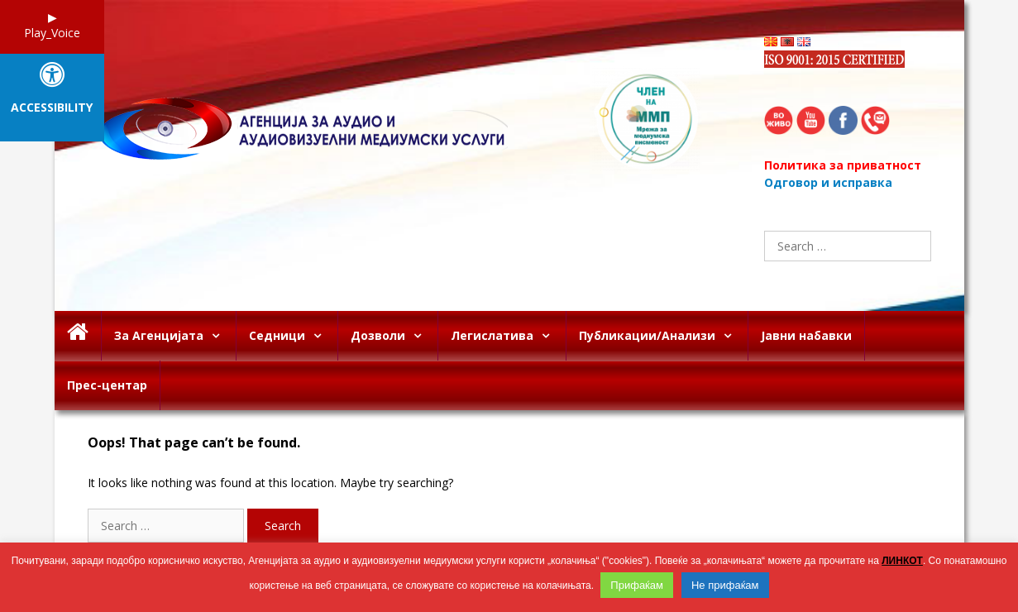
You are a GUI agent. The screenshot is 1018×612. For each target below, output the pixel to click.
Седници (293, 336)
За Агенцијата (175, 336)
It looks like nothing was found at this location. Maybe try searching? (270, 482)
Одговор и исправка (828, 182)
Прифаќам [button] (636, 585)
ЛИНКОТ (902, 561)
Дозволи (394, 336)
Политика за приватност (842, 165)
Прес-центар (107, 385)
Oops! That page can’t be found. (194, 443)
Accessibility (52, 108)
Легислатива (508, 336)
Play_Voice (52, 33)
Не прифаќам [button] (725, 585)
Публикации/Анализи (663, 336)
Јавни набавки (806, 335)
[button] (219, 336)
